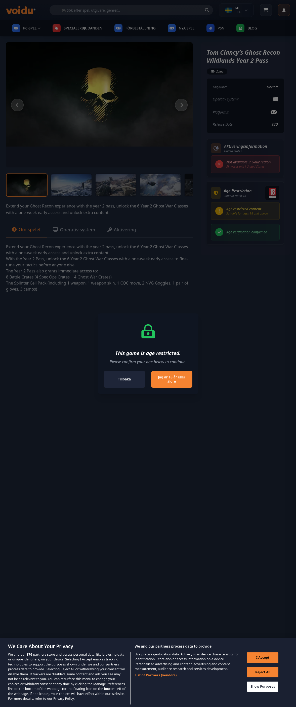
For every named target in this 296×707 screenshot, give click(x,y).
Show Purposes (262, 693)
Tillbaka (124, 379)
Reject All (262, 678)
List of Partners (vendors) (156, 681)
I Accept (262, 664)
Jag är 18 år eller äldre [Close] (171, 379)
